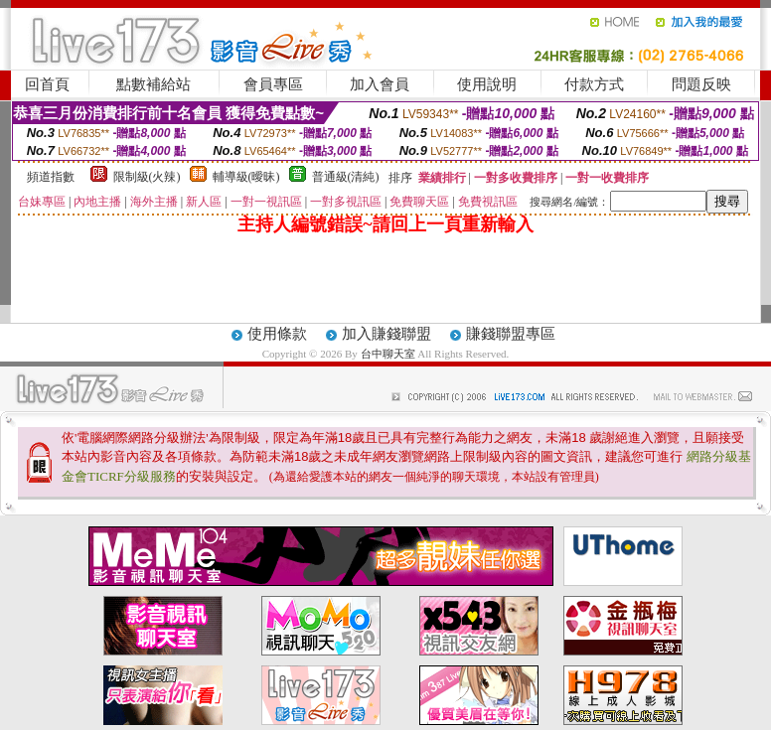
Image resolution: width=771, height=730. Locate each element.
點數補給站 (153, 84)
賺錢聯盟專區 (510, 334)
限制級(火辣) (147, 177)
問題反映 (701, 84)
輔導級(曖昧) (246, 177)
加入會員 (379, 84)
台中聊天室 (389, 354)
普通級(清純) (346, 177)
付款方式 (594, 84)
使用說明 (487, 84)
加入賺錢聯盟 (386, 334)
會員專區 (273, 84)
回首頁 (47, 84)
